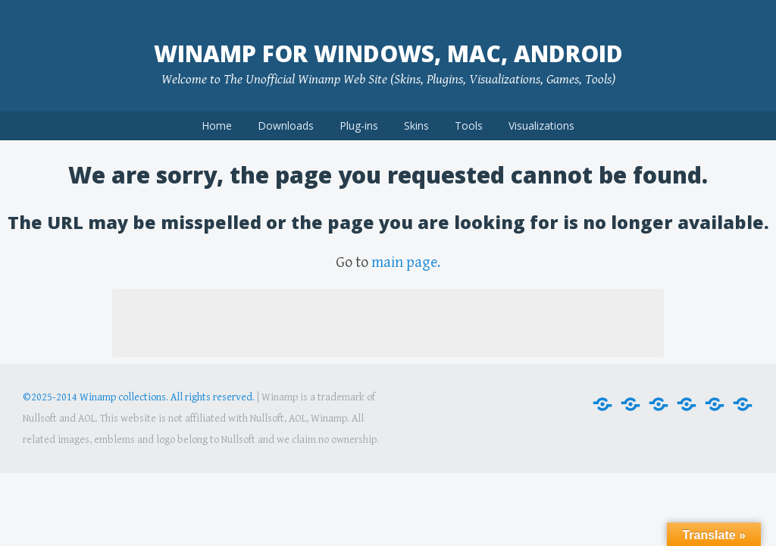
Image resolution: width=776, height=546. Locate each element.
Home (217, 125)
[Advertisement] (388, 323)
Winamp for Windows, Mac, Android (388, 53)
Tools (469, 125)
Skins (416, 125)
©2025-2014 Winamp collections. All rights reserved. (139, 397)
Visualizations (541, 125)
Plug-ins (359, 125)
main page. (405, 262)
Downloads (286, 125)
